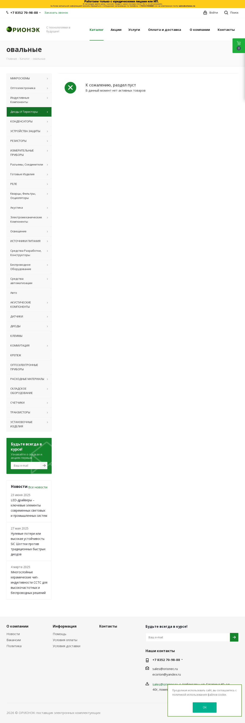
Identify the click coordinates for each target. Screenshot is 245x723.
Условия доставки (66, 646)
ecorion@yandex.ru (166, 674)
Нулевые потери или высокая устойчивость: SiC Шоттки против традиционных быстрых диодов (28, 543)
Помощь (59, 634)
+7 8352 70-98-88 (24, 12)
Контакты (108, 626)
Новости (13, 634)
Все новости (37, 487)
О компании (17, 626)
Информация (65, 626)
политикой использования (189, 694)
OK (205, 707)
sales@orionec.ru (165, 669)
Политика (14, 646)
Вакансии (13, 640)
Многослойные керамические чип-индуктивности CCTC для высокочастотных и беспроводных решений (29, 582)
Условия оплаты (65, 640)
